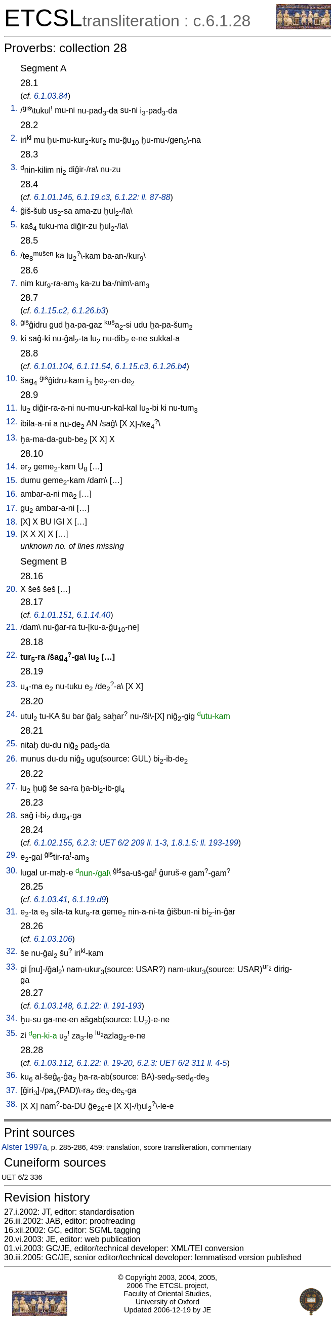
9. (14, 338)
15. (11, 480)
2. (14, 138)
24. (11, 714)
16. (11, 494)
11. (11, 408)
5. (14, 224)
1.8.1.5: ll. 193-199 (204, 842)
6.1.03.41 (51, 899)
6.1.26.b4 (170, 366)
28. (11, 815)
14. (11, 466)
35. (11, 1033)
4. (14, 209)
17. (11, 508)
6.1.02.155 (53, 842)
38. (11, 1104)
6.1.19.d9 (89, 899)
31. (11, 911)
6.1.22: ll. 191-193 (108, 1006)
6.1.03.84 (51, 96)
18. (11, 521)
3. (14, 167)
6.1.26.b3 (89, 310)
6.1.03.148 (53, 1006)
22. (11, 655)
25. (11, 743)
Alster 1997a (24, 1147)
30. (11, 870)
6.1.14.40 (93, 615)
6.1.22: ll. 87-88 (142, 197)
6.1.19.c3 (93, 197)
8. (14, 322)
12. (11, 421)
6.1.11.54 (93, 366)
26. (11, 758)
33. (11, 967)
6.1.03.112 (53, 1063)
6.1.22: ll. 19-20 (104, 1063)
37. (11, 1090)
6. (14, 253)
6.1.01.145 (53, 197)
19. (11, 534)
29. (11, 855)
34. (11, 1018)
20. (11, 589)
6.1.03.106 (53, 939)
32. (11, 951)
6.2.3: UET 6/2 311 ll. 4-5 (182, 1063)
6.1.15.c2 (50, 310)
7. (14, 283)
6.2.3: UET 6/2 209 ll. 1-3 (121, 842)
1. (14, 108)
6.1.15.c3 (131, 366)
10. (11, 378)
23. (11, 684)
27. (11, 786)
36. (11, 1075)
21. (11, 627)
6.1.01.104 (53, 366)
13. (11, 437)
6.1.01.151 (53, 615)
